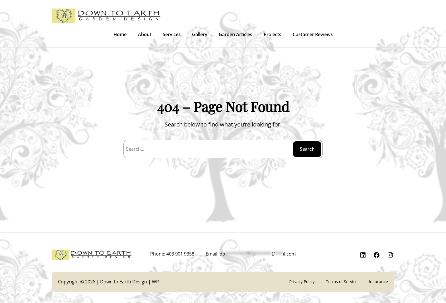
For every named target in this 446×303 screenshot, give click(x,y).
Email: (251, 254)
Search (307, 149)
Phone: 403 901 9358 (172, 254)
